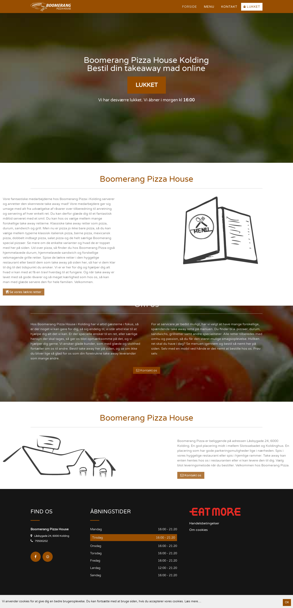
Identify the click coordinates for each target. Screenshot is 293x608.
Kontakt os (146, 343)
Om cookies (198, 530)
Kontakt (229, 7)
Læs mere (191, 601)
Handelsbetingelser (204, 523)
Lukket (252, 7)
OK (287, 602)
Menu (209, 7)
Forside (189, 7)
